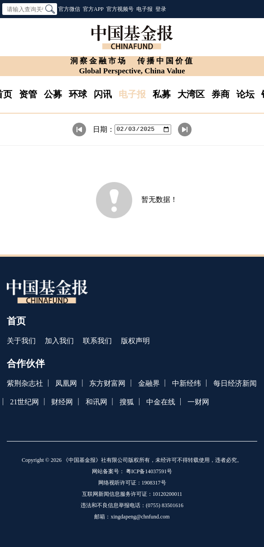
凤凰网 (66, 383)
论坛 (245, 94)
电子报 (144, 9)
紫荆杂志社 (25, 383)
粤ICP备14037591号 (149, 471)
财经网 (62, 402)
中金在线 (160, 402)
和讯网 (96, 402)
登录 (160, 9)
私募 (162, 94)
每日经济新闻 (235, 383)
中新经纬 (186, 383)
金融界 (149, 383)
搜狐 (127, 402)
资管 (28, 94)
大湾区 (191, 94)
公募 (53, 94)
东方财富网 (107, 383)
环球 (78, 94)
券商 (220, 94)
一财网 (198, 402)
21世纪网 (24, 402)
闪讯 (103, 94)
